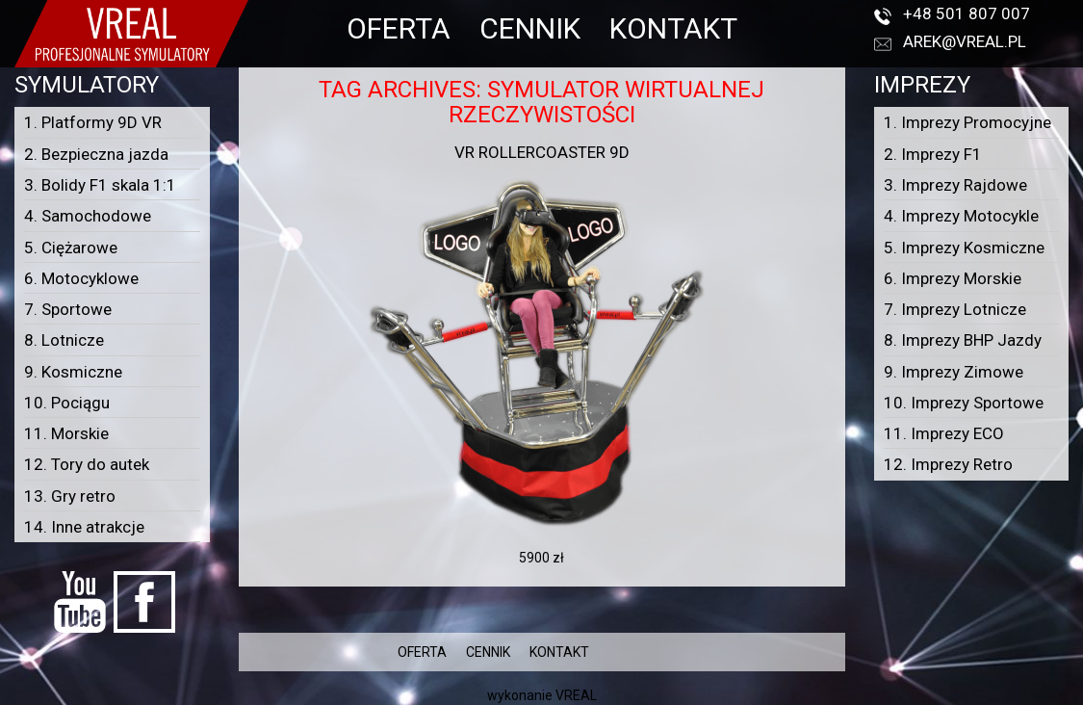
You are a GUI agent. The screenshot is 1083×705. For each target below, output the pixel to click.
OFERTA (399, 28)
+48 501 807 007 (966, 13)
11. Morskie (66, 433)
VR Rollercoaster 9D (542, 152)
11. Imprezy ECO (944, 433)
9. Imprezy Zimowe (953, 371)
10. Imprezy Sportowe (964, 402)
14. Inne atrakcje (84, 526)
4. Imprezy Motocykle (961, 215)
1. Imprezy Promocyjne (967, 122)
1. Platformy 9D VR (93, 122)
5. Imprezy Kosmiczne (964, 247)
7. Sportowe (68, 309)
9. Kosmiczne (73, 371)
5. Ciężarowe (70, 247)
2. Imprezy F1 (933, 154)
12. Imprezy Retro (948, 464)
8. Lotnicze (64, 340)
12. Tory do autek (86, 464)
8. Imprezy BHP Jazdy (963, 340)
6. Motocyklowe (81, 278)
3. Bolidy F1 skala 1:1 (100, 185)
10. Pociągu (67, 402)
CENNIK (529, 28)
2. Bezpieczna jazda (96, 154)
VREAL (576, 695)
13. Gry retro (70, 496)
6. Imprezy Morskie (952, 278)
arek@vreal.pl (964, 41)
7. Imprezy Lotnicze (955, 309)
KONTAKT (673, 28)
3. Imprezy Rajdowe (955, 185)
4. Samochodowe (87, 215)
